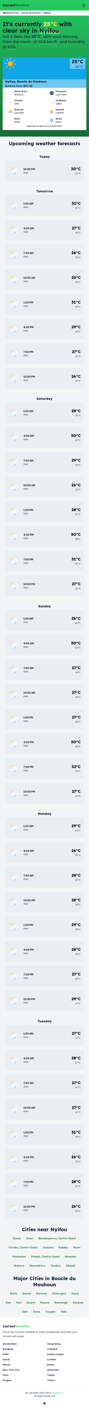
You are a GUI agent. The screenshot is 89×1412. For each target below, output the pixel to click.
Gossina (48, 1247)
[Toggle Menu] (83, 5)
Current (16, 5)
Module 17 (58, 1392)
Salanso (78, 1302)
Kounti (31, 1302)
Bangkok (8, 1349)
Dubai (6, 1359)
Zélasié (70, 1265)
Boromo (41, 1293)
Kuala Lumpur (55, 1354)
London (51, 1359)
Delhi (6, 1354)
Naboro (19, 1265)
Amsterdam (10, 1343)
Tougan (50, 1311)
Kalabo (63, 1247)
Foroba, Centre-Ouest (23, 1247)
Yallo (64, 1311)
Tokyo (51, 1380)
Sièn (25, 1311)
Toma (36, 1311)
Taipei (51, 1375)
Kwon (76, 1247)
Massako (70, 1256)
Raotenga (61, 1302)
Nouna (44, 1302)
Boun (29, 1238)
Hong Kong (53, 1343)
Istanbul (52, 1349)
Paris (6, 1375)
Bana (13, 1293)
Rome (50, 1364)
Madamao (19, 1256)
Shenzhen (53, 1369)
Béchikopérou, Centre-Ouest (57, 1238)
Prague (7, 1380)
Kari (8, 1302)
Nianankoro (37, 1265)
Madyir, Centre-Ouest (45, 1256)
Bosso (17, 1238)
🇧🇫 (11, 13)
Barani (26, 1293)
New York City (11, 1369)
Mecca (6, 1364)
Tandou (56, 1265)
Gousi (75, 1293)
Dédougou (59, 1293)
